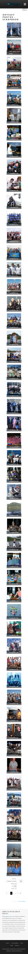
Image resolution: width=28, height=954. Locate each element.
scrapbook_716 (13, 310)
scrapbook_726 (13, 481)
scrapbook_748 (13, 857)
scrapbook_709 (13, 190)
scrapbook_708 (13, 173)
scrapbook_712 (13, 241)
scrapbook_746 (13, 823)
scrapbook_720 (13, 378)
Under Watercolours (17, 950)
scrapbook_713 (13, 258)
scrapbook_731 (13, 566)
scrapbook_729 (13, 532)
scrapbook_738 (13, 686)
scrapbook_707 (13, 156)
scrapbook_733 (13, 600)
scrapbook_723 (13, 429)
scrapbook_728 (13, 515)
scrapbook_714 (13, 276)
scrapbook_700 (13, 36)
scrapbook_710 (13, 207)
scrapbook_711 (13, 224)
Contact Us (17, 945)
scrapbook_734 (13, 618)
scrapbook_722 (13, 412)
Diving (21, 943)
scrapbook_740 (13, 720)
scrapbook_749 (13, 874)
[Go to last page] (20, 893)
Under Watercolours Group (15, 52)
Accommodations (15, 943)
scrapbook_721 (13, 395)
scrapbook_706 (13, 139)
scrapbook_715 (13, 293)
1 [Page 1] (11, 893)
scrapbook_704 (13, 104)
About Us (8, 943)
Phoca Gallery (22, 901)
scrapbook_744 (13, 789)
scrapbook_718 (13, 344)
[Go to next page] (18, 893)
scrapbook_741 (13, 737)
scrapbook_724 (13, 447)
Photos (12, 945)
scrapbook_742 (13, 754)
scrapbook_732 (13, 583)
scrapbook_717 (13, 327)
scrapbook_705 (13, 122)
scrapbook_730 (13, 549)
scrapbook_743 (13, 772)
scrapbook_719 (13, 361)
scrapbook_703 (13, 87)
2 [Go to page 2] (13, 893)
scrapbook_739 (13, 703)
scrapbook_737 (13, 669)
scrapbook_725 (13, 464)
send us (7, 916)
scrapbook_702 (13, 70)
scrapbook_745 (13, 806)
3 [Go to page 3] (15, 893)
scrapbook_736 (13, 652)
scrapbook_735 (13, 635)
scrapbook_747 (13, 840)
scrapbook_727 (13, 498)
